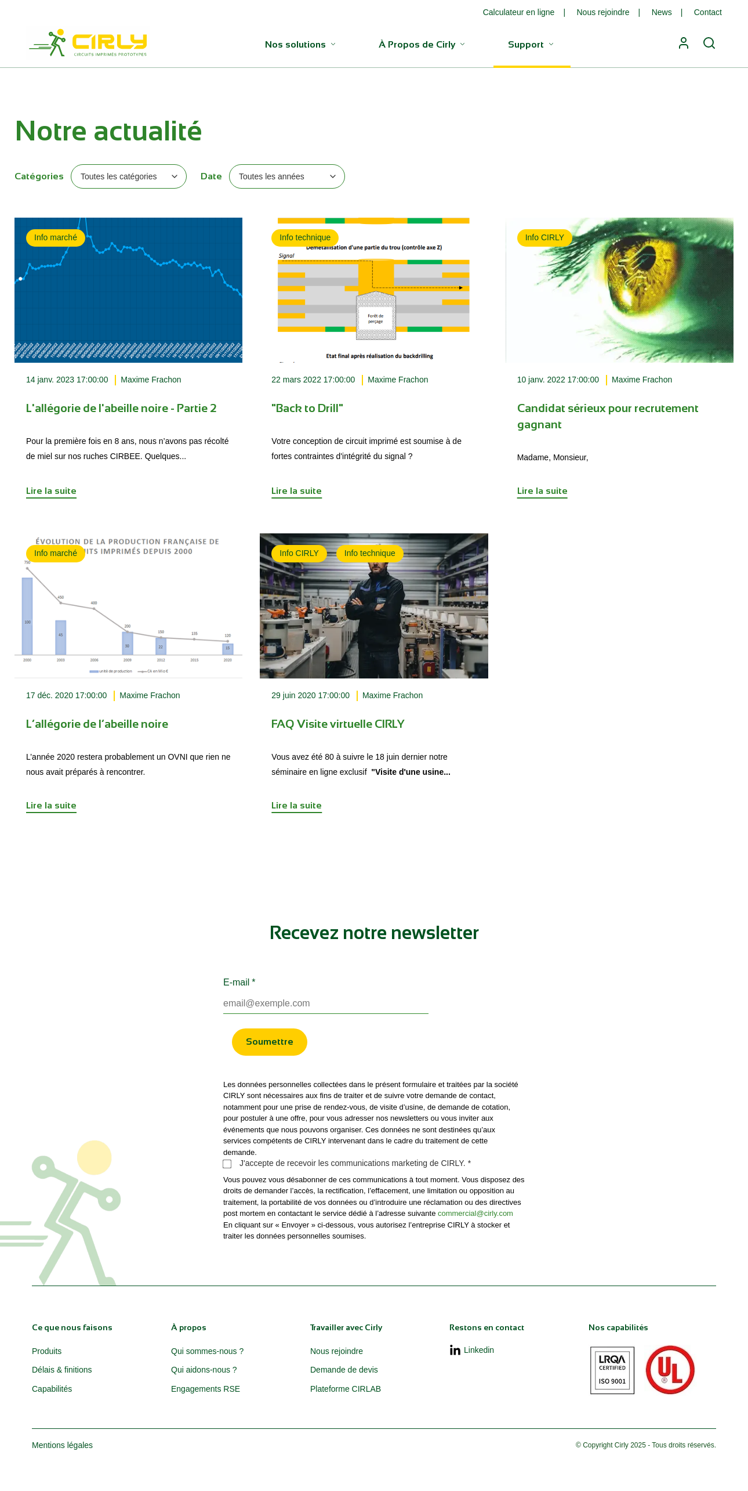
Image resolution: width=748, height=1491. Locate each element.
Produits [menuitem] (46, 1351)
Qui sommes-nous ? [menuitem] (207, 1351)
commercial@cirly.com (475, 1213)
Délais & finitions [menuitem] (62, 1369)
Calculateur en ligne (519, 12)
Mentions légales (62, 1445)
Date (211, 176)
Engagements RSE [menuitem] (205, 1388)
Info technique (305, 237)
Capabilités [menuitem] (52, 1388)
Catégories (39, 176)
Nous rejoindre (602, 12)
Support (532, 44)
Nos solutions (301, 44)
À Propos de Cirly (423, 44)
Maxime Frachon (151, 379)
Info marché (55, 237)
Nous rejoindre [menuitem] (336, 1351)
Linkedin (471, 1350)
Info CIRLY (544, 237)
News (662, 12)
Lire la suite (51, 491)
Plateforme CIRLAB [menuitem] (345, 1388)
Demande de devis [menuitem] (344, 1369)
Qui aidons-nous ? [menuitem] (204, 1369)
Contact (708, 12)
